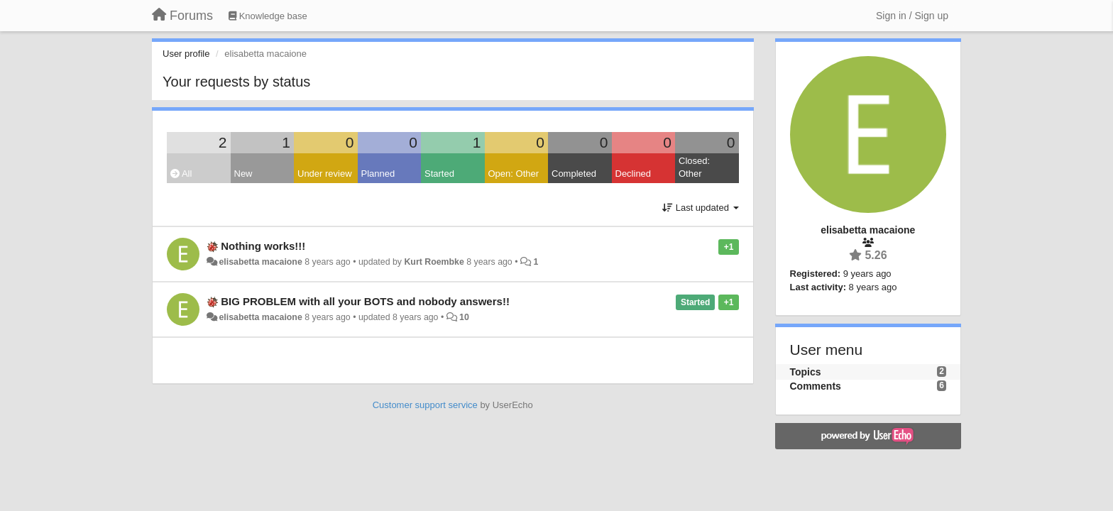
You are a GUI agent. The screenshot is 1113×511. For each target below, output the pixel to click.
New (243, 173)
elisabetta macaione (260, 262)
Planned (378, 173)
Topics (805, 372)
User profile (186, 53)
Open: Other (513, 173)
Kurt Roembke (434, 262)
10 (464, 317)
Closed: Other (694, 167)
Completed (574, 173)
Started (439, 173)
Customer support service (425, 405)
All (181, 173)
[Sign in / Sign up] (912, 16)
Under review (324, 173)
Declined (633, 173)
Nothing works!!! (263, 246)
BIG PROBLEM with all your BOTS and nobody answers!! (365, 301)
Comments (815, 386)
